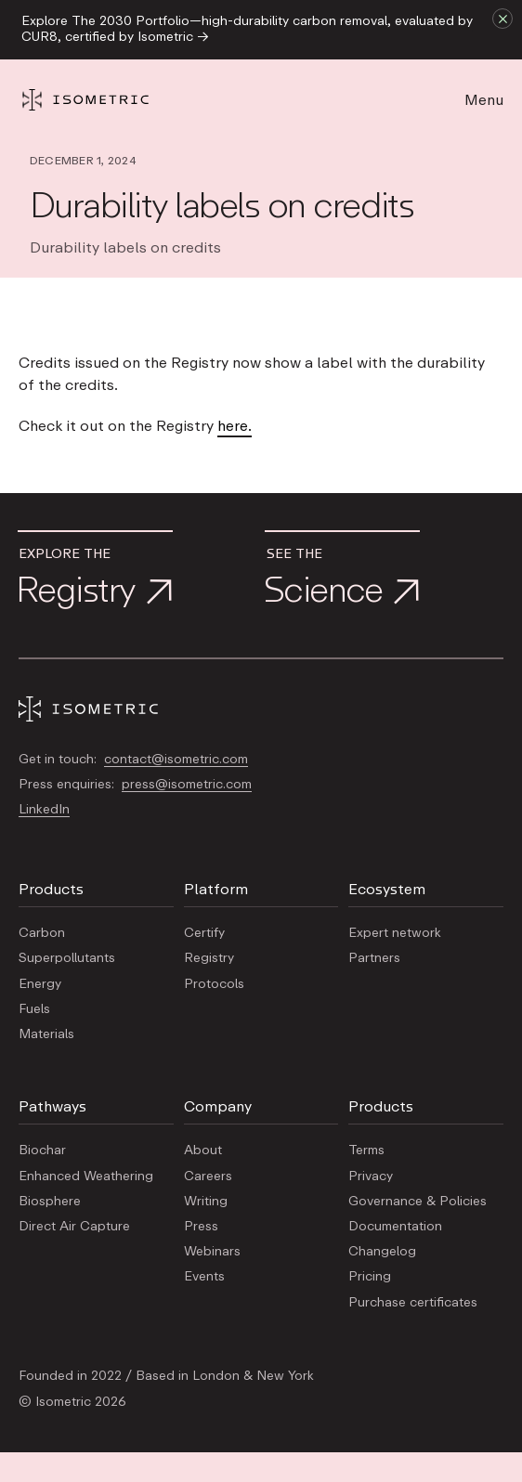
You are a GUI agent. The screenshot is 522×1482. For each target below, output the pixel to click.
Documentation (395, 1226)
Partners (374, 958)
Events (204, 1276)
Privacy (370, 1176)
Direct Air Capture (74, 1226)
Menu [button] (483, 100)
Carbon (42, 933)
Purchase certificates (412, 1302)
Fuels (34, 1009)
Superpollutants (67, 958)
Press (201, 1226)
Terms (366, 1150)
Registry (209, 958)
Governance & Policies (417, 1201)
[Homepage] (102, 100)
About (203, 1150)
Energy (40, 984)
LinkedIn (44, 809)
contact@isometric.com (176, 759)
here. (234, 426)
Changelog (382, 1251)
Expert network (394, 933)
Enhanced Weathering (86, 1176)
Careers (208, 1176)
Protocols (214, 984)
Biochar (42, 1150)
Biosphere (50, 1201)
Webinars (212, 1251)
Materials (46, 1034)
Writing (206, 1201)
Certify (204, 933)
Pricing (369, 1276)
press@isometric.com (187, 784)
